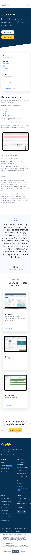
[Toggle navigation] (28, 5)
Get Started (8, 37)
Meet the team (5, 468)
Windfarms (5, 504)
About (2, 462)
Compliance (6, 63)
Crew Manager (21, 473)
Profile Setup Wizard (23, 467)
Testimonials (4, 472)
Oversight (5, 68)
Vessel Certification (22, 477)
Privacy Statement (6, 528)
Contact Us (7, 32)
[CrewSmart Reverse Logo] (6, 444)
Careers (6, 466)
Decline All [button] (23, 551)
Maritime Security (6, 517)
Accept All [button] (15, 551)
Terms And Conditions (21, 528)
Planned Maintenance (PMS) (22, 488)
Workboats (5, 498)
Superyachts (5, 520)
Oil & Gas (4, 507)
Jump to (22, 2)
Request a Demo (15, 430)
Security (5, 70)
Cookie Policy (8, 531)
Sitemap (18, 531)
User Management (23, 470)
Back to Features (9, 88)
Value (4, 65)
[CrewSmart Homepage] (5, 5)
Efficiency (5, 67)
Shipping (4, 510)
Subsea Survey (6, 501)
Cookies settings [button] (7, 551)
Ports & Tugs (5, 514)
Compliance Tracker (23, 480)
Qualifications (21, 463)
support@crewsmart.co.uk (24, 503)
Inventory (20, 483)
